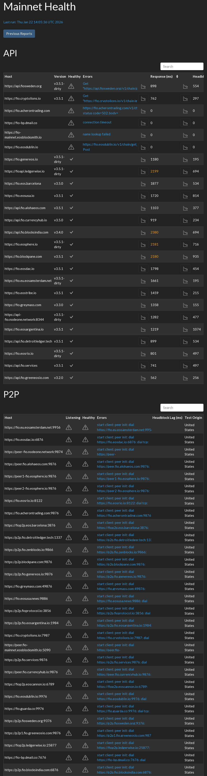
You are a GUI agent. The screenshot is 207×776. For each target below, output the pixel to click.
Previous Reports (19, 34)
